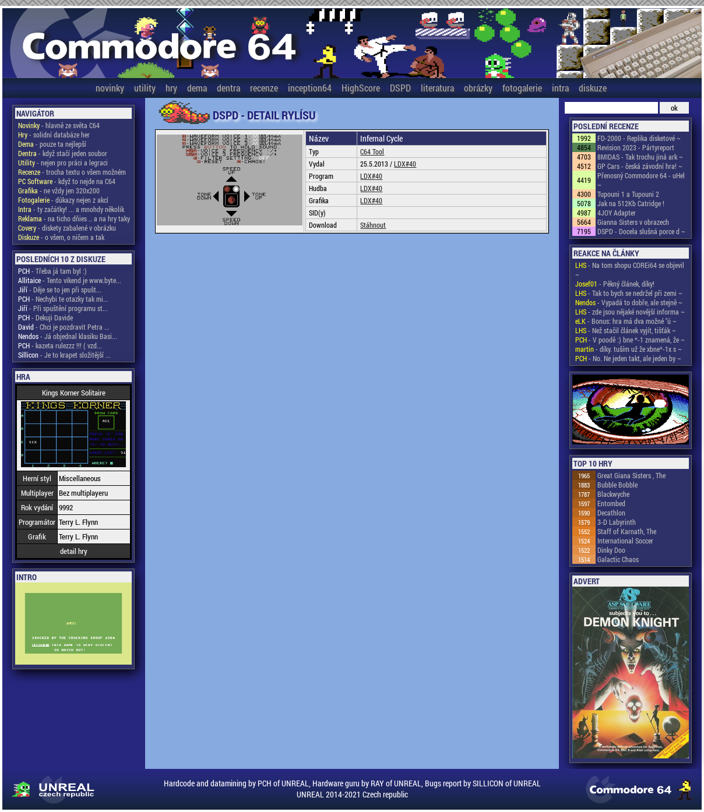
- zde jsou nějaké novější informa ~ (630, 311)
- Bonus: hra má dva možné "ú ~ (626, 321)
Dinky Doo (611, 550)
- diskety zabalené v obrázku (67, 227)
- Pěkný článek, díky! (614, 283)
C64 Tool (372, 151)
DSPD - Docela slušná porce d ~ (641, 231)
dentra (228, 88)
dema (197, 88)
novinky (110, 88)
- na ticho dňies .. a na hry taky (74, 218)
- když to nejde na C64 (66, 181)
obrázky (478, 88)
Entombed (611, 503)
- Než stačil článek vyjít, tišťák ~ (625, 330)
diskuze (593, 88)
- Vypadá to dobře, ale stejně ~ (628, 302)
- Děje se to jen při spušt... (59, 289)
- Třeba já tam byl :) (52, 271)
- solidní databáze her (54, 134)
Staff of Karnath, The (626, 531)
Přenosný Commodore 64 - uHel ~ (641, 180)
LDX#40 (405, 163)
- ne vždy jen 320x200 (59, 190)
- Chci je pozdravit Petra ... (64, 326)
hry (171, 88)
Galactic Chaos (618, 559)
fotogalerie (522, 88)
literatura (437, 88)
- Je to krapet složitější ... (64, 354)
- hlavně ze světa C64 (59, 125)
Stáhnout (373, 225)
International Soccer (625, 540)
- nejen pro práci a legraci (63, 162)
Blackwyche (613, 494)
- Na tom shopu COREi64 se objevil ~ (629, 269)
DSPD (400, 88)
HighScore (361, 88)
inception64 (310, 88)
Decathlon (611, 512)
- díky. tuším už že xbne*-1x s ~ (628, 349)
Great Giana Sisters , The (631, 475)
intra (560, 88)
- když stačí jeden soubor (62, 153)
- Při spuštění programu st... (63, 308)
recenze (264, 88)
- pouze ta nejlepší (52, 144)
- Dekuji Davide (45, 317)
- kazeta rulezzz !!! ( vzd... (60, 345)
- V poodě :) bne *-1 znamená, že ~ (630, 339)
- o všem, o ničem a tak (61, 237)
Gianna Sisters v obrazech (633, 222)
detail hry (73, 551)
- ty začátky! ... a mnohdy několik (71, 209)
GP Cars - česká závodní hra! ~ (639, 166)
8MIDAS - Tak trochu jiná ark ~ (640, 156)
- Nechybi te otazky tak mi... (63, 298)
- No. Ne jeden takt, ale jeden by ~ (628, 358)
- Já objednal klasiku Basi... (67, 336)
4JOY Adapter (616, 212)
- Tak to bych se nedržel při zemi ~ (628, 293)
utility (145, 88)
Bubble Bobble (617, 484)
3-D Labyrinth (616, 522)
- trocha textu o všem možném (72, 171)
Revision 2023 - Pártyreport (635, 147)
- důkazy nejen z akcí (63, 199)
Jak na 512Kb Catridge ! (630, 203)
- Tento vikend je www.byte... (69, 280)
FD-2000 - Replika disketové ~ (639, 138)
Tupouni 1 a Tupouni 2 (628, 194)
